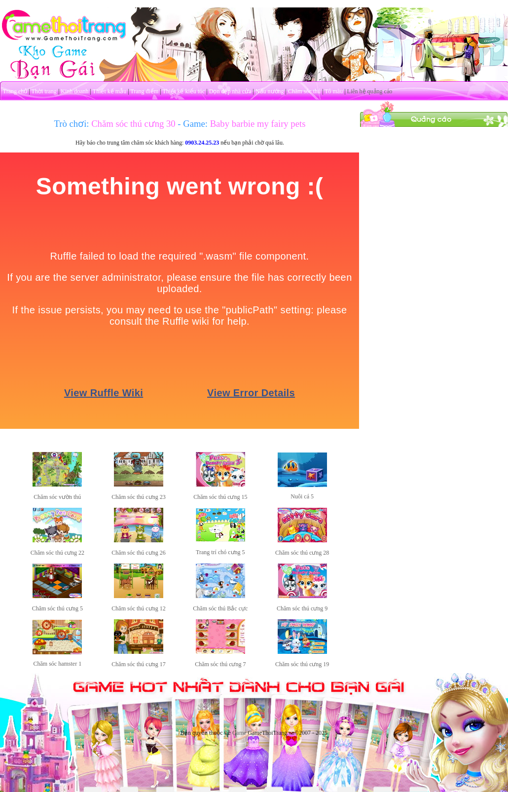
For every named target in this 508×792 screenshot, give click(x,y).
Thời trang (44, 91)
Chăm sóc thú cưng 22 (57, 552)
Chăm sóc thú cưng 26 (138, 552)
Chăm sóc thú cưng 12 (138, 608)
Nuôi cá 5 (302, 496)
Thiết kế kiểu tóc (183, 91)
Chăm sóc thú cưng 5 (57, 608)
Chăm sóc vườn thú (57, 496)
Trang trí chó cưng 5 (220, 552)
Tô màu (334, 91)
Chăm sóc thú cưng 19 (302, 664)
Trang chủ (15, 91)
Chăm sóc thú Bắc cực (220, 608)
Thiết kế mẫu (109, 91)
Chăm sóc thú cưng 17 (138, 664)
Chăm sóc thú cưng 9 (302, 608)
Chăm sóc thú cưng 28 (302, 552)
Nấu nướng (269, 91)
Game (239, 732)
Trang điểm (144, 91)
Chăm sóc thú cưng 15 (220, 496)
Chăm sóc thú (304, 91)
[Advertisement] (434, 189)
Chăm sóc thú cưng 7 (220, 664)
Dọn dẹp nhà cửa (230, 91)
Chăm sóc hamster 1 (58, 663)
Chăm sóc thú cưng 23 (138, 496)
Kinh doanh (74, 91)
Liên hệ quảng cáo (370, 91)
